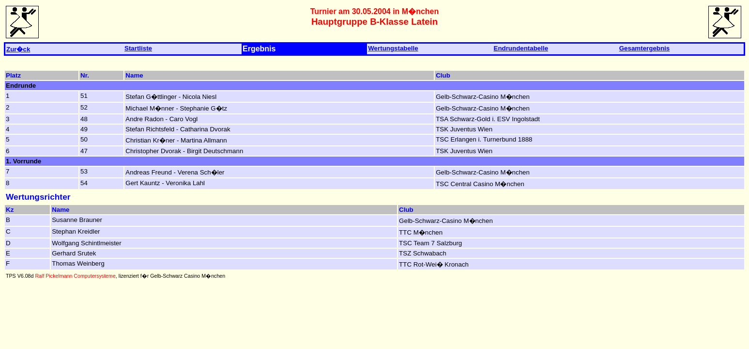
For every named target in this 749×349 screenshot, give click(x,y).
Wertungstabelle (393, 48)
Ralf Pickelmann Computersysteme (75, 276)
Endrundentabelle (521, 48)
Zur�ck (18, 49)
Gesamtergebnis (644, 48)
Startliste (138, 48)
